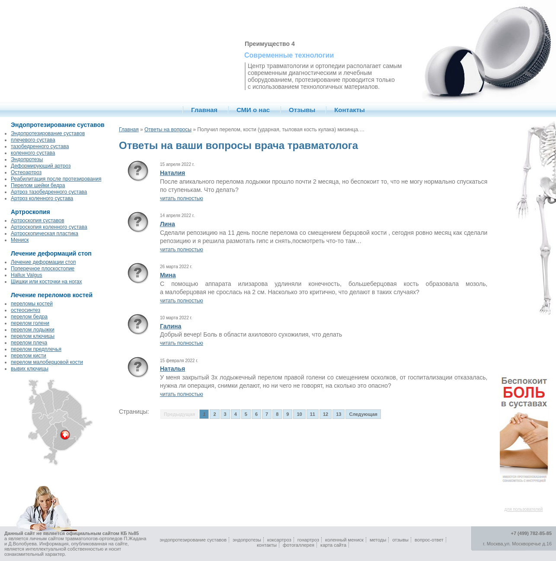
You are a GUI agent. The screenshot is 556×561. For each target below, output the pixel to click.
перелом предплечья (36, 349)
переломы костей (32, 304)
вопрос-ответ (429, 539)
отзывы (400, 539)
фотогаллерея (298, 545)
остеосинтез (25, 310)
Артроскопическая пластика (44, 233)
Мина (168, 275)
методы (378, 539)
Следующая (363, 414)
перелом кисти (28, 356)
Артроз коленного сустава (42, 198)
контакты (267, 545)
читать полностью (181, 198)
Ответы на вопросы (168, 129)
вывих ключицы (29, 369)
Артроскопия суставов (37, 220)
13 (338, 414)
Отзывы (302, 109)
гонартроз (308, 539)
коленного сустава (33, 153)
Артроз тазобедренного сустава (49, 192)
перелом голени (30, 323)
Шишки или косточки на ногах (46, 282)
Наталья (172, 368)
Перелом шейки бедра (38, 185)
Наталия (172, 172)
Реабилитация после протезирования (56, 179)
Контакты (349, 109)
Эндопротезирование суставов (48, 133)
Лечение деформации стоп (43, 262)
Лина (167, 224)
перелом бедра (29, 317)
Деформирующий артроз (40, 166)
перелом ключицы (32, 336)
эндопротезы (247, 539)
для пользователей (524, 509)
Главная (204, 109)
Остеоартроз (26, 172)
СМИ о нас (253, 109)
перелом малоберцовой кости (47, 362)
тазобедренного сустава (40, 146)
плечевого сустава (33, 140)
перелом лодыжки (32, 330)
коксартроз (279, 539)
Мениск (20, 240)
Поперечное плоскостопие (42, 269)
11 (312, 414)
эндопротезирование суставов (193, 539)
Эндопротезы (27, 159)
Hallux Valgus (26, 275)
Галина (170, 326)
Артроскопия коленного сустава (49, 227)
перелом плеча (29, 343)
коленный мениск (344, 539)
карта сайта (333, 545)
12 (325, 414)
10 (299, 414)
